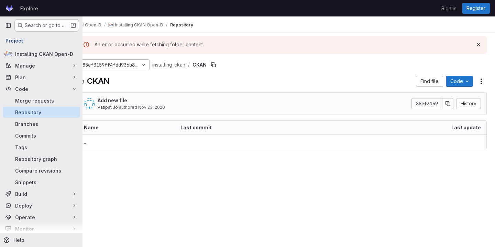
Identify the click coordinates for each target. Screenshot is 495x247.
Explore (29, 8)
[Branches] (41, 123)
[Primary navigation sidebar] (8, 25)
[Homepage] (9, 8)
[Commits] (41, 135)
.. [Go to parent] (98, 142)
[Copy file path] (226, 64)
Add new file (125, 100)
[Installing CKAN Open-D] (41, 53)
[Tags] (41, 147)
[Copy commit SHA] (447, 103)
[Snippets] (41, 182)
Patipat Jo (120, 107)
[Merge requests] (41, 100)
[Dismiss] (478, 44)
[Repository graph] (41, 158)
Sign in (448, 8)
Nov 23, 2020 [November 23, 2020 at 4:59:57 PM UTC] (164, 107)
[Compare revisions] (41, 170)
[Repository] (41, 112)
